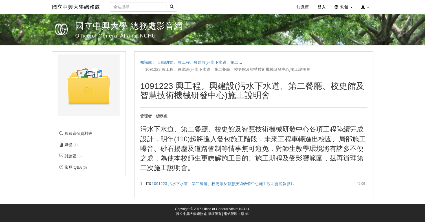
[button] (365, 7)
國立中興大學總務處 (76, 7)
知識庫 (146, 62)
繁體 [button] (343, 7)
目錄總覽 (165, 62)
